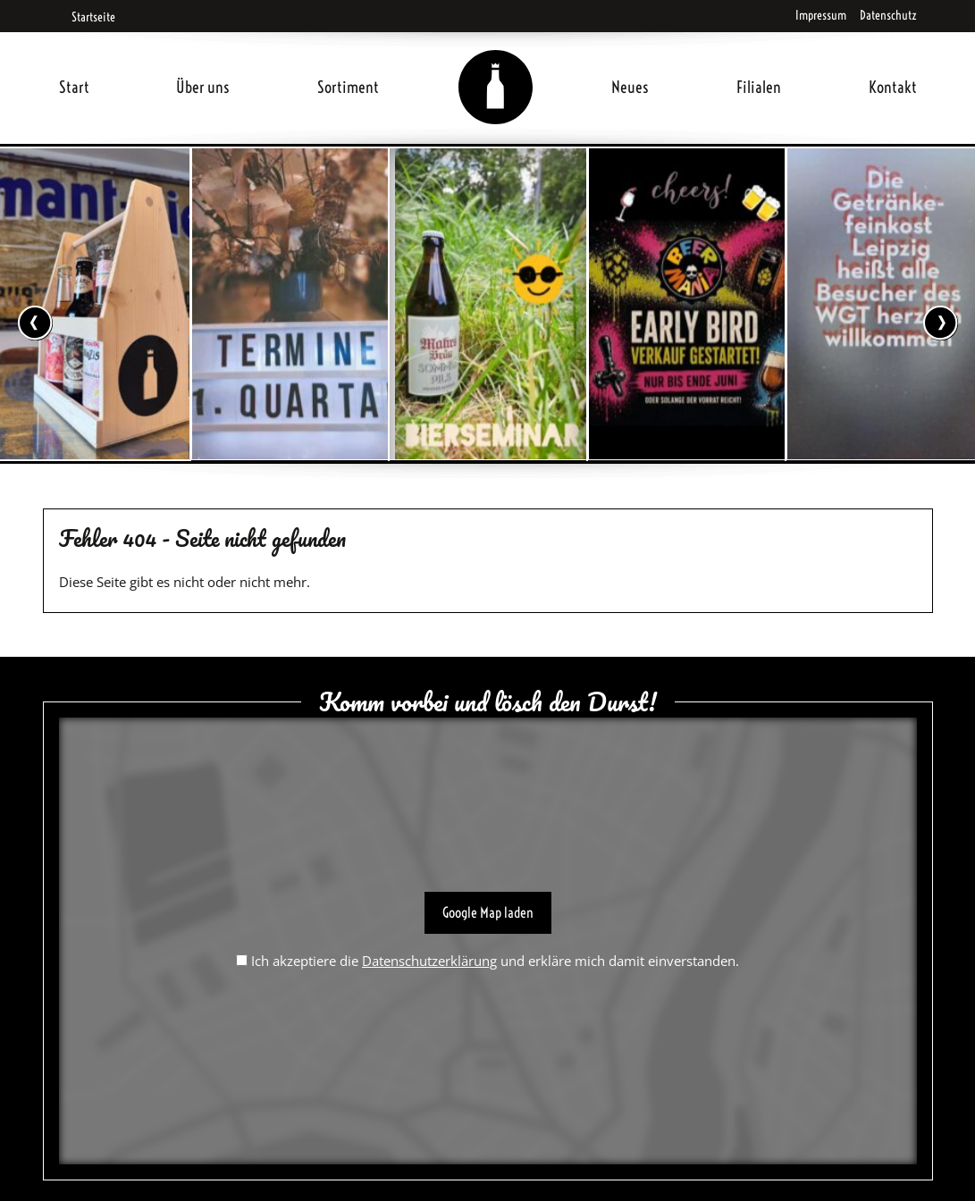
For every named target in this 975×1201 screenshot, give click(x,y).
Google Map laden (488, 912)
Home (495, 65)
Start (74, 87)
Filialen (758, 87)
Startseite (87, 17)
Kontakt (893, 87)
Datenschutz (888, 15)
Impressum (820, 15)
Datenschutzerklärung (429, 961)
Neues (630, 87)
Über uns (203, 87)
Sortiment (348, 87)
